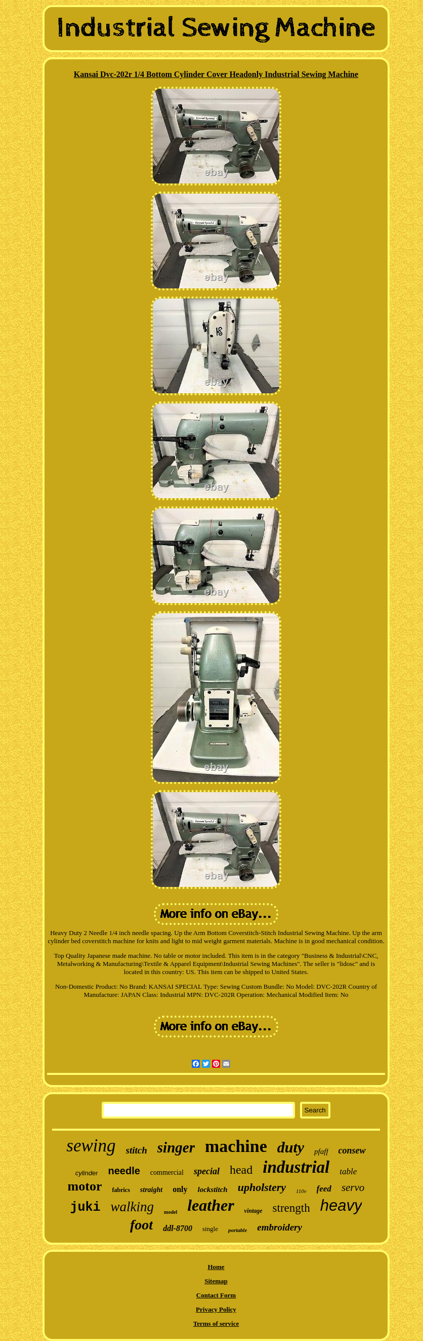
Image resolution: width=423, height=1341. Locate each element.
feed (324, 1189)
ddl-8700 (177, 1228)
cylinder (86, 1173)
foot (141, 1225)
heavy (341, 1205)
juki (85, 1207)
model (170, 1212)
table (348, 1171)
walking (132, 1206)
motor (85, 1186)
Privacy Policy (216, 1309)
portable (237, 1230)
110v (301, 1191)
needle (124, 1170)
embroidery (279, 1227)
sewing (90, 1146)
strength (291, 1208)
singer (176, 1147)
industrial (296, 1167)
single (210, 1229)
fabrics (121, 1190)
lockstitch (213, 1189)
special (207, 1171)
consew (352, 1150)
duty (290, 1147)
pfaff (321, 1151)
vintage (253, 1210)
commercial (167, 1172)
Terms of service (216, 1323)
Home (215, 1267)
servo (353, 1187)
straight (151, 1190)
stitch (136, 1150)
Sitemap (216, 1281)
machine (236, 1146)
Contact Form (216, 1295)
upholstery (262, 1187)
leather (210, 1205)
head (241, 1169)
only (180, 1189)
